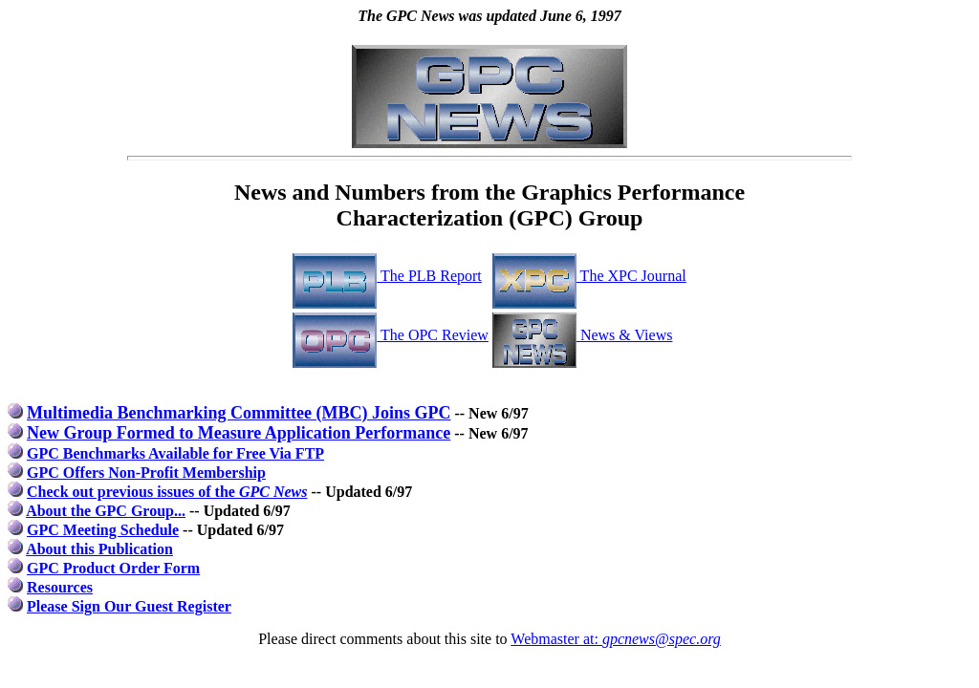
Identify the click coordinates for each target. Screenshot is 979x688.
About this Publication (99, 549)
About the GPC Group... (105, 511)
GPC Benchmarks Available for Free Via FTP (175, 453)
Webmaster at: (615, 639)
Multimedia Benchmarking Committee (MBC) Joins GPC (238, 412)
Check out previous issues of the (167, 492)
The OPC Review (391, 335)
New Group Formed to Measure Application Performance (238, 432)
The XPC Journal (589, 276)
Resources (60, 587)
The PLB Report (387, 276)
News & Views (582, 335)
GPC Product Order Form (113, 568)
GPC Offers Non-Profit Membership (146, 472)
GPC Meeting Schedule (103, 530)
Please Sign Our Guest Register (129, 606)
